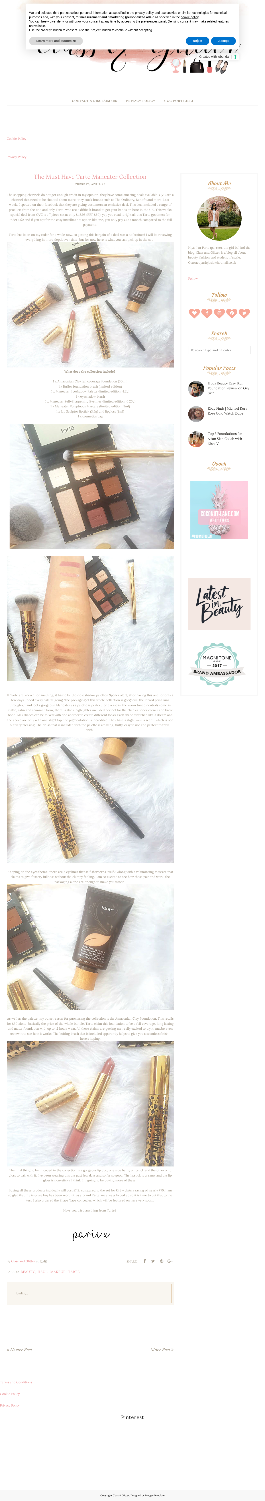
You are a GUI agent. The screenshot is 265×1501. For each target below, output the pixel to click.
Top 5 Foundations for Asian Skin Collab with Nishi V (225, 438)
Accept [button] (223, 41)
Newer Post (21, 1349)
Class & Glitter (121, 1495)
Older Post (160, 1349)
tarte (74, 1272)
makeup (57, 1272)
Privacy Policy (16, 157)
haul (43, 1272)
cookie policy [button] (189, 17)
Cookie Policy (16, 139)
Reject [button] (197, 41)
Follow (193, 279)
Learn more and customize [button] (56, 41)
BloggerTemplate (155, 1495)
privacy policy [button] (144, 12)
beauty (28, 1272)
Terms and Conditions (16, 1382)
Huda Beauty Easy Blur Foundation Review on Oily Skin (228, 388)
